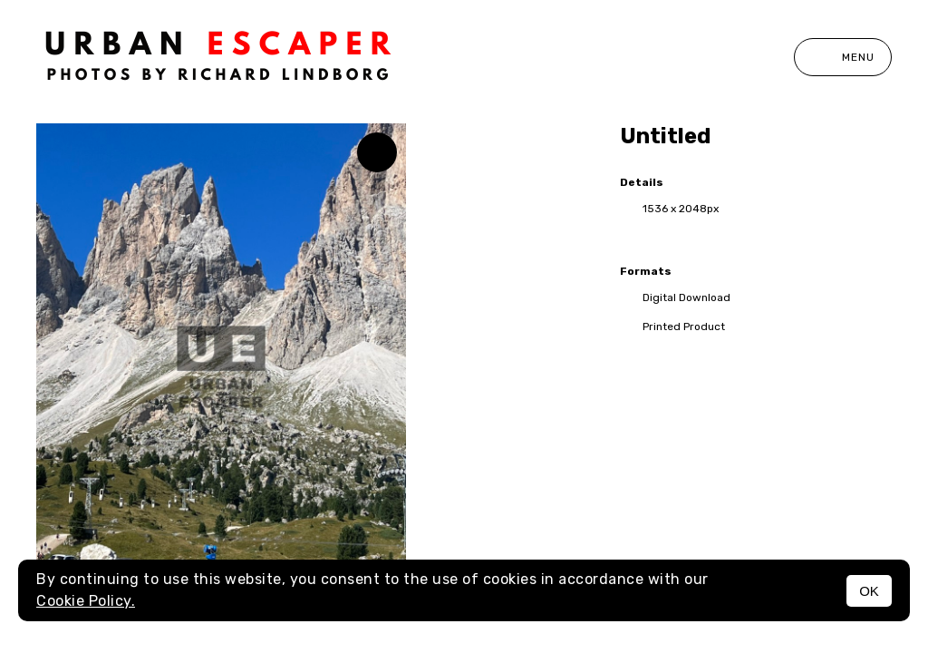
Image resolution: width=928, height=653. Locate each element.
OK (869, 591)
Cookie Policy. (85, 600)
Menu (843, 57)
